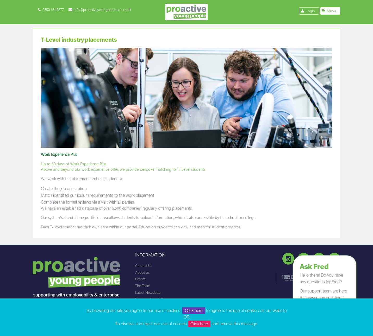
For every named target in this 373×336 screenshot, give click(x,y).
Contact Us (143, 265)
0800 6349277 (53, 9)
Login (307, 11)
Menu (328, 11)
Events (140, 278)
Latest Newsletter (148, 292)
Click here (193, 310)
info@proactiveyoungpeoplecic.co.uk (102, 9)
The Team (142, 285)
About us (142, 272)
